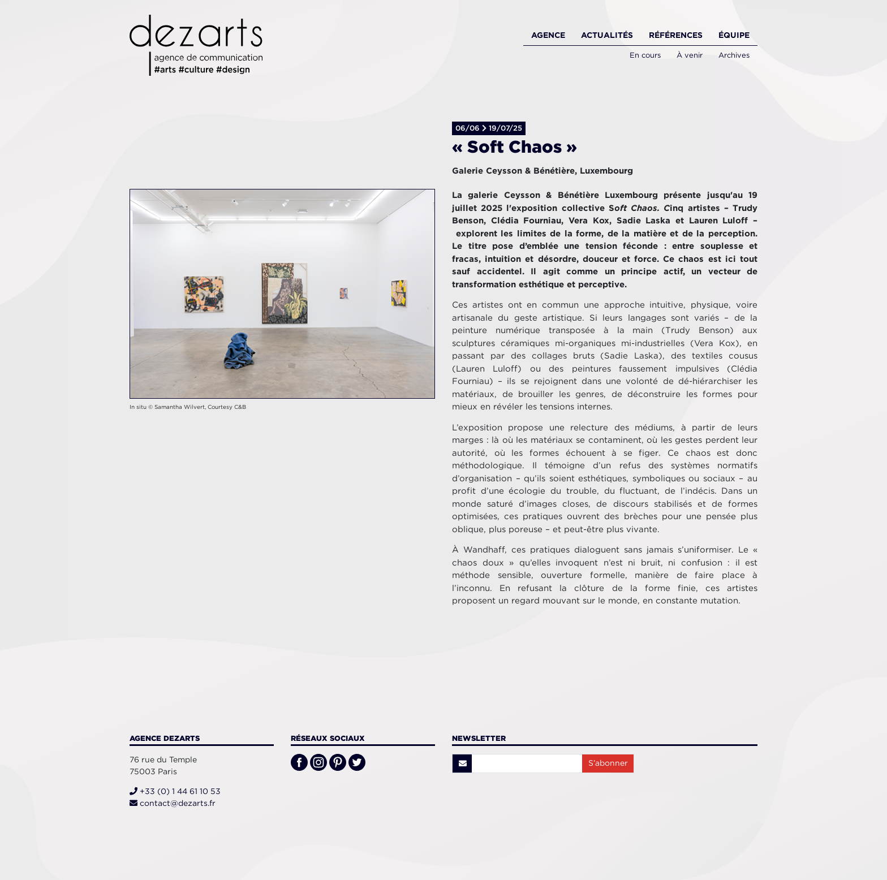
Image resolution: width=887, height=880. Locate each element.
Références (676, 35)
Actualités (607, 35)
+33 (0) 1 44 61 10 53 (175, 791)
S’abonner (608, 762)
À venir (690, 55)
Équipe (734, 35)
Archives (734, 55)
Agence (548, 35)
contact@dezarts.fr (173, 803)
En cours (645, 55)
